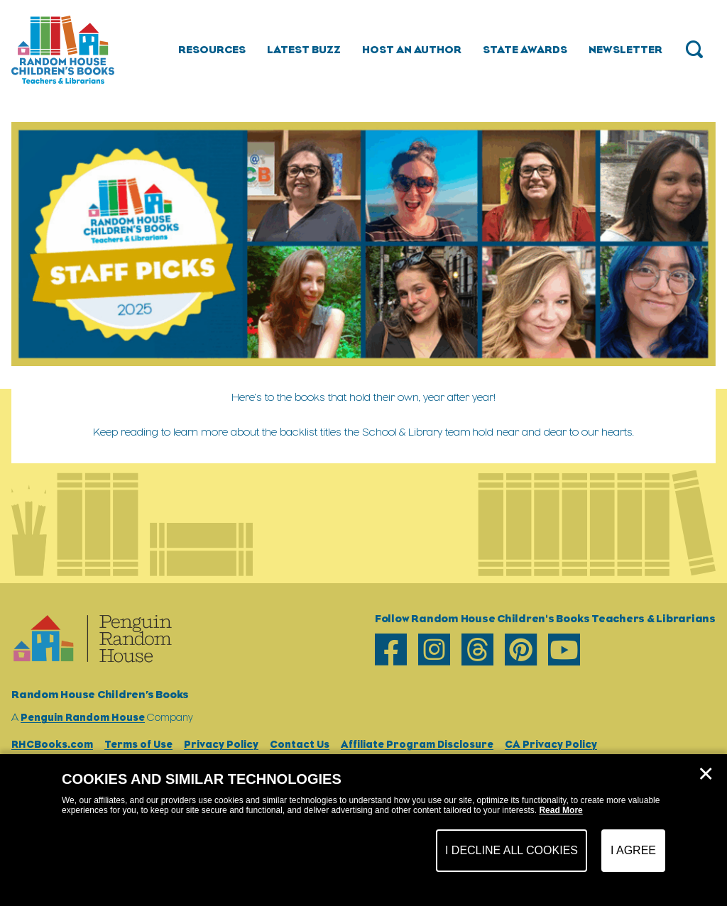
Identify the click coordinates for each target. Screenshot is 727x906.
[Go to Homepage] (62, 50)
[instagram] (434, 649)
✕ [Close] (705, 774)
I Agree (633, 850)
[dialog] (363, 830)
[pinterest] (521, 649)
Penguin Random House (83, 717)
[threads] (477, 649)
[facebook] (391, 649)
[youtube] (564, 649)
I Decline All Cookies (511, 850)
